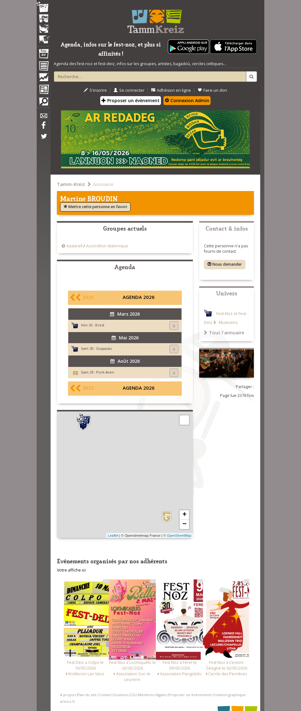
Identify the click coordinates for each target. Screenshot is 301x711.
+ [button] (184, 515)
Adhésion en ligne (171, 90)
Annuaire (103, 184)
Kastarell (75, 246)
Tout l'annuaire (224, 332)
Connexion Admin (187, 100)
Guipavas (104, 348)
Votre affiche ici (71, 570)
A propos (68, 694)
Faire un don (212, 90)
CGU (133, 694)
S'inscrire (95, 90)
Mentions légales (152, 694)
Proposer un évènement (130, 100)
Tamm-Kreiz (71, 184)
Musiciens (227, 322)
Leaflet (113, 535)
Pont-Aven (105, 372)
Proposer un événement (190, 694)
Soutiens (120, 694)
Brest (99, 325)
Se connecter (129, 90)
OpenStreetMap (179, 535)
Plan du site (87, 694)
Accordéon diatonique (107, 246)
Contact (105, 694)
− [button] (184, 524)
